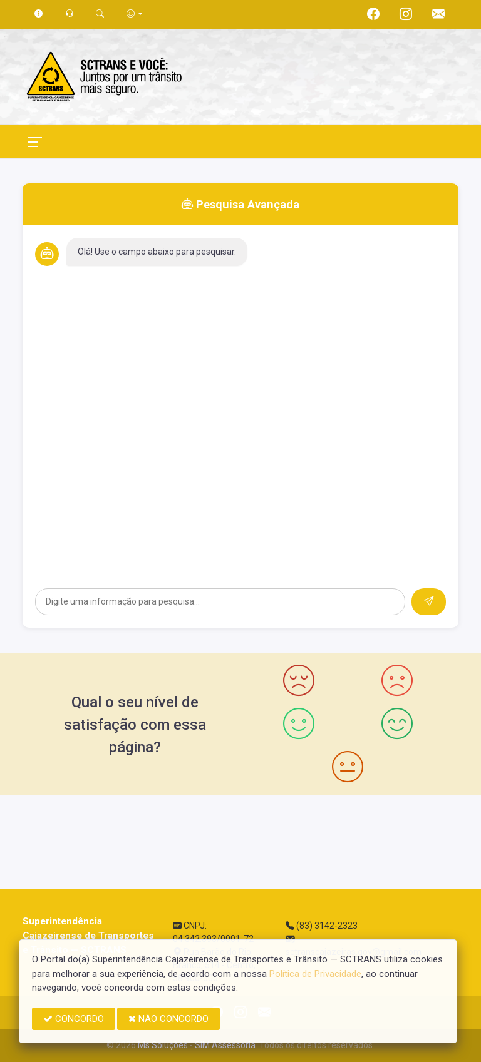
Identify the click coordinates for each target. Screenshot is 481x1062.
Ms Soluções (163, 1045)
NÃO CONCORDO (168, 1018)
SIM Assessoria (225, 1045)
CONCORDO (73, 1018)
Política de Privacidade (315, 973)
